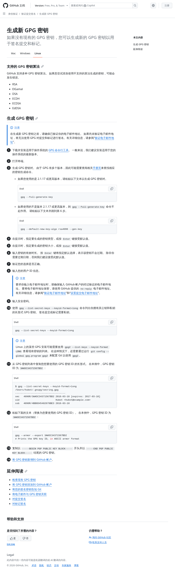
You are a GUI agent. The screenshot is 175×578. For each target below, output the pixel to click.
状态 (49, 565)
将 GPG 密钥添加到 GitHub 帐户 (32, 484)
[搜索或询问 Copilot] (103, 5)
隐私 (41, 565)
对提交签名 (19, 499)
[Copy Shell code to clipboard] (111, 188)
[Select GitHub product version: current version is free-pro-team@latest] (51, 5)
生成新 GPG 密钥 (48, 13)
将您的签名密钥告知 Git (26, 489)
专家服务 (66, 565)
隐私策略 (11, 544)
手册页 (97, 168)
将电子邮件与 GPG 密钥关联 (29, 494)
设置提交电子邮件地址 (84, 293)
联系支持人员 (98, 542)
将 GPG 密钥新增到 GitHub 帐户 (32, 459)
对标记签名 (19, 503)
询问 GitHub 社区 (100, 537)
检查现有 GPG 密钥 (24, 480)
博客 (76, 565)
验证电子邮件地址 (55, 293)
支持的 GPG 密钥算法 (25, 66)
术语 (34, 565)
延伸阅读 (17, 471)
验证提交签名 (28, 13)
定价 (56, 565)
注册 (167, 5)
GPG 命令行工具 (59, 150)
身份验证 (13, 13)
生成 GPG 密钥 (22, 118)
